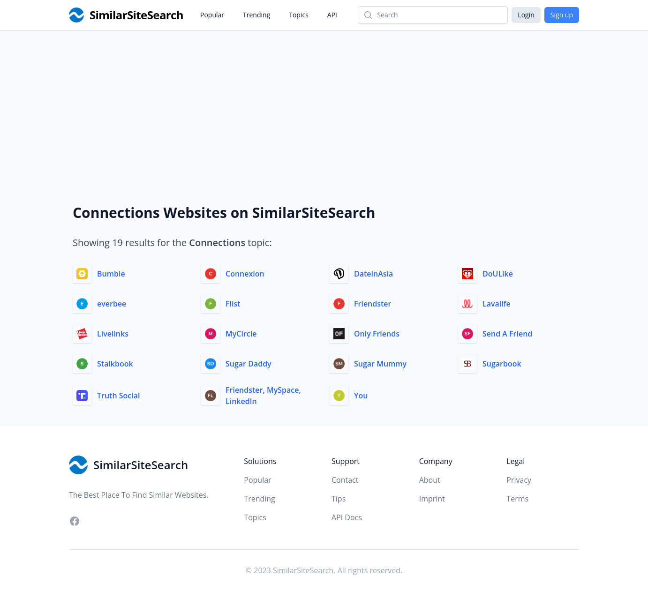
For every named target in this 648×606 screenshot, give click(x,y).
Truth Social (118, 395)
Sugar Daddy (248, 364)
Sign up (561, 14)
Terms (517, 499)
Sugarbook (501, 364)
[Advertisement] (324, 100)
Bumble (111, 274)
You (361, 395)
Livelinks (112, 334)
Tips (339, 499)
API (332, 14)
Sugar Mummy (380, 364)
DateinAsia (373, 274)
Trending (256, 14)
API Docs (347, 517)
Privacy (518, 480)
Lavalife (496, 304)
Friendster (372, 304)
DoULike (497, 274)
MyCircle (241, 334)
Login (526, 14)
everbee (111, 304)
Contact (345, 480)
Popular (212, 14)
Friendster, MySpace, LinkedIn (263, 395)
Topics (299, 14)
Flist (233, 304)
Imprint (432, 499)
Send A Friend (507, 334)
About (429, 480)
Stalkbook (115, 364)
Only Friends (376, 334)
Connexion (245, 274)
